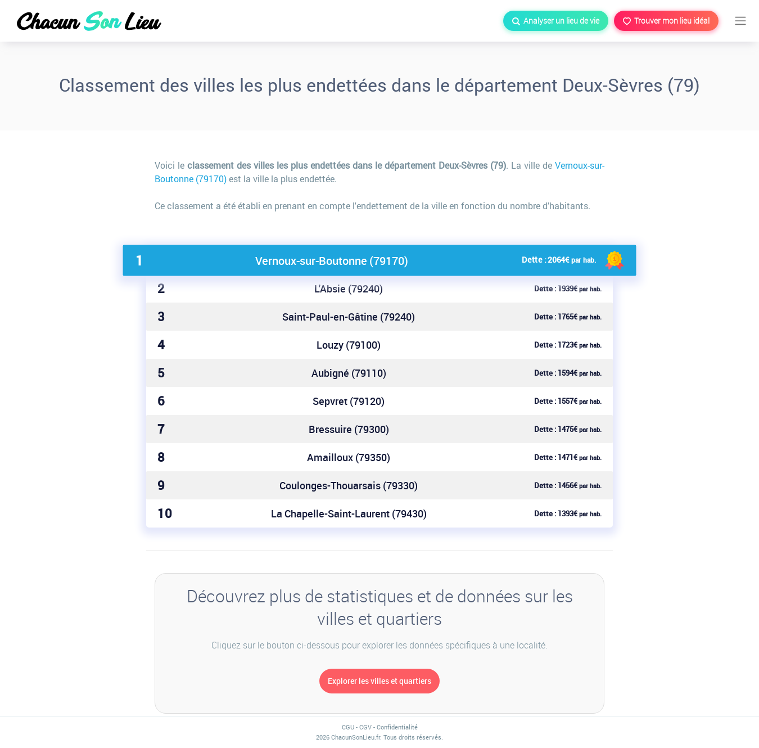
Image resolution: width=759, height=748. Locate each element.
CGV (365, 727)
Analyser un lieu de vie (555, 20)
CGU (348, 727)
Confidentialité (397, 727)
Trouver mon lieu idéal (666, 20)
